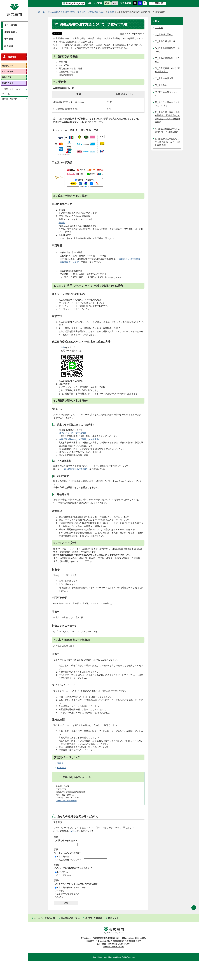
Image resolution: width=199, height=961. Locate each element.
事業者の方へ (10, 32)
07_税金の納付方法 (164, 78)
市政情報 (8, 39)
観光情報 (8, 46)
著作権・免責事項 (93, 918)
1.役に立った (62, 872)
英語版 (60, 763)
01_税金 (159, 27)
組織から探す (7, 83)
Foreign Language (75, 3)
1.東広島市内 (62, 856)
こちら (62, 347)
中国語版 (61, 767)
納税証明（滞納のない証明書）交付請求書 (79, 439)
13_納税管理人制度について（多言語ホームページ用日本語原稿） (167, 142)
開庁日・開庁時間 (9, 99)
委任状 (62, 222)
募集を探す (6, 77)
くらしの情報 (10, 25)
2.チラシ (60, 891)
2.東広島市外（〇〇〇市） (68, 860)
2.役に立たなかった (65, 875)
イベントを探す (8, 71)
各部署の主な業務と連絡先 (113, 947)
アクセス (6, 94)
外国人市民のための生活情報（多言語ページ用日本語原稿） (76, 12)
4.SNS (59, 897)
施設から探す (7, 66)
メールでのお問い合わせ (66, 801)
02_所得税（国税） (164, 34)
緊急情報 (12, 57)
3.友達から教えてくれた (67, 894)
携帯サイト (113, 918)
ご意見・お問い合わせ (11, 89)
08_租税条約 (161, 85)
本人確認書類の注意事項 (75, 469)
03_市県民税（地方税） (166, 41)
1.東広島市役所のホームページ (70, 887)
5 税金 (111, 12)
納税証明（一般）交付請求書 (72, 433)
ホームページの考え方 (44, 918)
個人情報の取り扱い (70, 918)
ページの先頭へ (193, 907)
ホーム (41, 12)
